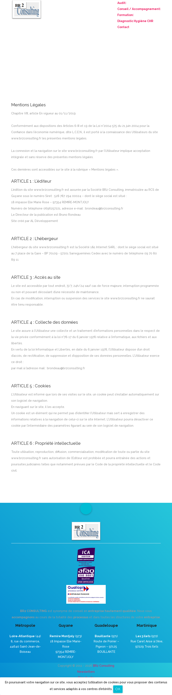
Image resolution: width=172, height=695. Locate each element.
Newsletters (86, 671)
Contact (123, 27)
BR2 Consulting (103, 665)
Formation (125, 15)
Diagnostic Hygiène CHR (135, 21)
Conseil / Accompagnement (139, 9)
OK (117, 689)
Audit (121, 3)
